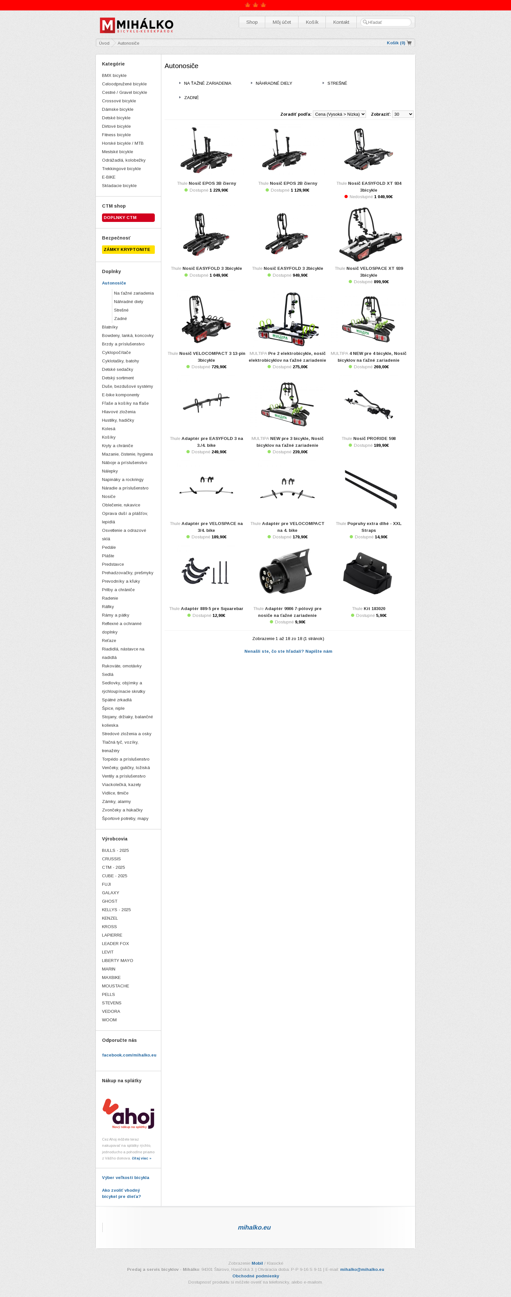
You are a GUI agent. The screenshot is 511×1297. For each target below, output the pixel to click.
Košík (312, 22)
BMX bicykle (114, 75)
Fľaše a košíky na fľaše (125, 403)
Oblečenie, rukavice (121, 505)
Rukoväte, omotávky (122, 665)
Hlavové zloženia (119, 411)
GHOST (109, 901)
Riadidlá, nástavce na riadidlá (123, 653)
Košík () (396, 42)
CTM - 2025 (113, 867)
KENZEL (110, 918)
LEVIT (107, 952)
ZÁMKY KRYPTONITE (127, 249)
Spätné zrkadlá (117, 699)
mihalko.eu (254, 1227)
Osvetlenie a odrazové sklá (124, 534)
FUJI (106, 884)
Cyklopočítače (116, 352)
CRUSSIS (111, 858)
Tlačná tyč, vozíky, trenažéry (120, 746)
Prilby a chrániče (118, 589)
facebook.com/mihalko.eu (129, 1055)
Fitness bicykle (116, 134)
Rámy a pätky (115, 615)
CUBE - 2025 (114, 875)
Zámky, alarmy (116, 801)
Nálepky (110, 471)
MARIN (108, 969)
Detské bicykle (116, 117)
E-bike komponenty (120, 394)
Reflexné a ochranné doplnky (121, 627)
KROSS (109, 926)
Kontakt (341, 22)
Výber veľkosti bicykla (125, 1177)
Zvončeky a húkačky (122, 810)
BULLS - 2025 (115, 850)
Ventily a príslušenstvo (124, 776)
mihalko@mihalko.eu (362, 1269)
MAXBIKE (111, 977)
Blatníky (110, 327)
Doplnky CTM (120, 217)
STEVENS (112, 1002)
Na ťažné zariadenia (134, 293)
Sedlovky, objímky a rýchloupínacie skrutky (123, 687)
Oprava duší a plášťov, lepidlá (125, 517)
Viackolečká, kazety (121, 784)
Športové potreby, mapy (125, 818)
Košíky (109, 437)
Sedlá (107, 674)
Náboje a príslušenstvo (124, 462)
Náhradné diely (128, 301)
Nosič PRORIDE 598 (374, 438)
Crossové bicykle (119, 100)
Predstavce (113, 564)
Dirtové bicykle (116, 126)
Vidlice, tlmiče (115, 793)
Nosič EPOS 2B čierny (293, 183)
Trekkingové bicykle (121, 168)
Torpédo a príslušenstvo (126, 759)
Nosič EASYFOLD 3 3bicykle (212, 268)
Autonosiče (114, 283)
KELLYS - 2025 (116, 909)
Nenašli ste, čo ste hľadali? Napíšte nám (288, 651)
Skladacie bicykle (119, 185)
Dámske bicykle (117, 109)
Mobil (257, 1263)
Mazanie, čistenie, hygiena (127, 454)
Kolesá (108, 428)
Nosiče (108, 496)
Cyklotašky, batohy (120, 360)
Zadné (120, 318)
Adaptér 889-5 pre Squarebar (212, 608)
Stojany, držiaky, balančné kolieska (127, 721)
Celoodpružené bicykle (124, 83)
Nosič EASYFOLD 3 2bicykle (293, 268)
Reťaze (109, 640)
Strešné (121, 310)
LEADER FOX (115, 943)
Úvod (104, 43)
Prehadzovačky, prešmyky (127, 572)
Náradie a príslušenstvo (125, 488)
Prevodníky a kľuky (121, 581)
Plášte (108, 555)
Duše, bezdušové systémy (127, 386)
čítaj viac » (142, 1158)
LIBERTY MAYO (117, 960)
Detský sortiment (118, 377)
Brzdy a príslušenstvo (123, 344)
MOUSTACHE (115, 986)
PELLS (108, 994)
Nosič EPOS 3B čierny (212, 183)
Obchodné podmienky (255, 1276)
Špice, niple (113, 708)
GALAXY (110, 892)
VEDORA (111, 1011)
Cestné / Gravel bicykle (124, 92)
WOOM (109, 1019)
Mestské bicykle (117, 151)
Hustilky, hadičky (118, 420)
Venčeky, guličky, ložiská (126, 767)
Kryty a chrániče (117, 445)
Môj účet (281, 22)
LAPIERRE (112, 935)
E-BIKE (108, 177)
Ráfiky (108, 606)
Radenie (110, 598)
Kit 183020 (374, 608)
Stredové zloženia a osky (127, 733)
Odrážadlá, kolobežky (124, 160)
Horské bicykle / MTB (123, 143)
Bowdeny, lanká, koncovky (128, 335)
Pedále (109, 547)
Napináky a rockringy (123, 479)
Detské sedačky (117, 369)
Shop (252, 22)
